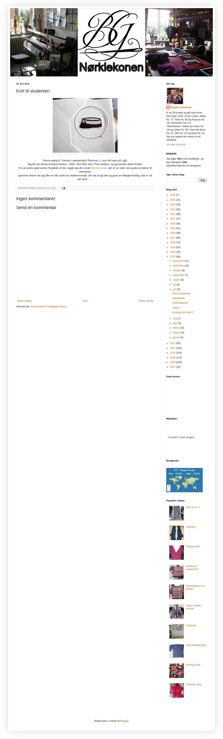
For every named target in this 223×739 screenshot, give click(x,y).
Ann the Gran (99, 167)
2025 (173, 199)
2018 (173, 233)
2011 (173, 348)
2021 (173, 218)
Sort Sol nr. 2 (193, 507)
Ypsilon (176, 307)
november (178, 265)
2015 (173, 247)
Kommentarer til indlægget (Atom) (48, 306)
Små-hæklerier (180, 302)
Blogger (124, 721)
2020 (173, 223)
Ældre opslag (146, 300)
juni (175, 289)
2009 (173, 357)
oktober (177, 270)
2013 (173, 256)
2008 (173, 362)
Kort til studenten (181, 293)
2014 (173, 252)
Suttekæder (178, 298)
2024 (173, 204)
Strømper (191, 527)
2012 (173, 343)
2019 (173, 228)
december (178, 261)
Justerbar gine (193, 684)
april (175, 323)
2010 (173, 352)
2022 (173, 214)
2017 (173, 237)
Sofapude (191, 625)
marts (176, 327)
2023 (173, 209)
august (177, 279)
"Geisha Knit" (193, 546)
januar (176, 337)
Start (85, 300)
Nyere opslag (24, 300)
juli (175, 284)
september (179, 275)
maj (175, 318)
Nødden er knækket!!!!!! (192, 568)
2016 (173, 242)
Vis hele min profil (175, 144)
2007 (173, 367)
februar (177, 332)
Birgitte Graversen (181, 107)
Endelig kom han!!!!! (183, 312)
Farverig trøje (193, 664)
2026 (173, 195)
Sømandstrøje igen (196, 645)
